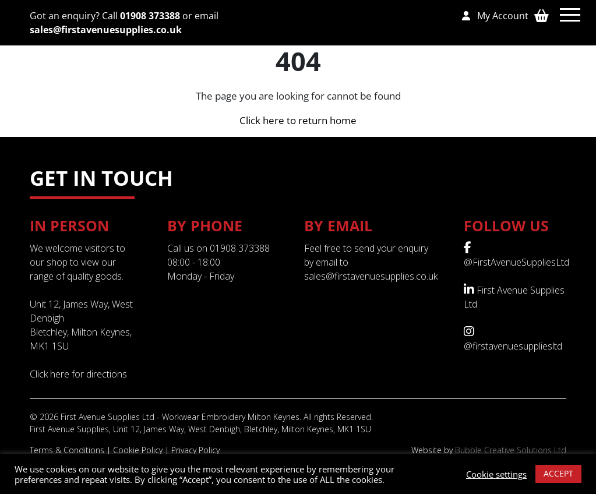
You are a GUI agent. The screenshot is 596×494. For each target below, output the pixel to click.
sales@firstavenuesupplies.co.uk (106, 29)
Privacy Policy (195, 450)
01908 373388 (150, 15)
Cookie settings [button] (496, 474)
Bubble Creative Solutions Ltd (510, 450)
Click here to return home (298, 120)
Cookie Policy (138, 450)
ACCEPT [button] (558, 473)
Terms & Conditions (67, 450)
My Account (495, 15)
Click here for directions (78, 374)
